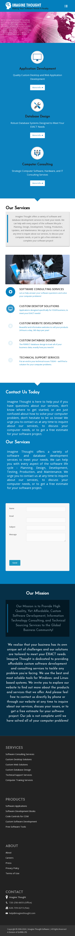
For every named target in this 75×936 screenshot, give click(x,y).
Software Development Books (20, 811)
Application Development (37, 69)
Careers (9, 857)
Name (11, 508)
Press (8, 862)
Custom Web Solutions (17, 764)
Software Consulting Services (41, 289)
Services (14, 748)
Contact (14, 892)
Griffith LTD (22, 932)
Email (11, 516)
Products (15, 799)
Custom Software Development (21, 821)
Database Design (37, 116)
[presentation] (31, 550)
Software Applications (16, 805)
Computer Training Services (19, 780)
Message (13, 534)
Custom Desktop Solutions (39, 306)
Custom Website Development (41, 323)
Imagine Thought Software (39, 929)
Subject (12, 527)
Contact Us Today (23, 392)
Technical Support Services (39, 357)
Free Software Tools (16, 826)
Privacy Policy (12, 868)
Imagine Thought (17, 897)
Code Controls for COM (17, 816)
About (12, 846)
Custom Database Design (37, 340)
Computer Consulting (37, 164)
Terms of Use (12, 873)
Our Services (18, 208)
